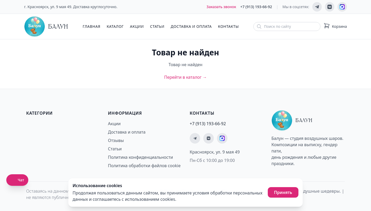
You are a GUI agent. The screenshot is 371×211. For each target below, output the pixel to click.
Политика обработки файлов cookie (144, 165)
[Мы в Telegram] (317, 7)
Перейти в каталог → (185, 77)
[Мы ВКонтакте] (329, 7)
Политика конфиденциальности (140, 157)
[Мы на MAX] (342, 7)
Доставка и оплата (191, 26)
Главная (91, 26)
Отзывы (116, 140)
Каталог (115, 26)
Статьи (157, 26)
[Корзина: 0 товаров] (335, 26)
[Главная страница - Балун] (46, 26)
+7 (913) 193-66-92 (256, 6)
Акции (137, 26)
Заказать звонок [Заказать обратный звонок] (221, 6)
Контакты (228, 26)
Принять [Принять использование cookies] (283, 192)
